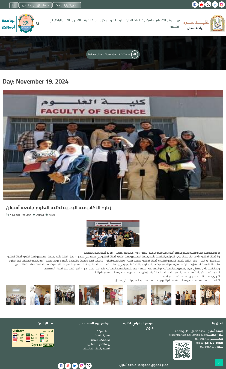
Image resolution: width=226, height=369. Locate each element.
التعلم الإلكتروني (60, 20)
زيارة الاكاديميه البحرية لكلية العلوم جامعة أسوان (60, 207)
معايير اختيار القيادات (69, 5)
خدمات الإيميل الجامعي (37, 5)
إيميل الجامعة (102, 335)
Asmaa (40, 214)
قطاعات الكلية (134, 20)
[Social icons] (195, 4)
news (53, 214)
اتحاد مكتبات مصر (100, 339)
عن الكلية (175, 20)
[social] (61, 366)
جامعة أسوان (127, 365)
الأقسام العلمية (156, 20)
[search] (37, 23)
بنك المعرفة (103, 331)
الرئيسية (175, 26)
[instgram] (222, 4)
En (14, 5)
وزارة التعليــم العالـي (98, 344)
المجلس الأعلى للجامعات (96, 348)
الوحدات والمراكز (112, 20)
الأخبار (77, 20)
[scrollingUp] (219, 362)
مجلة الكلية (91, 20)
